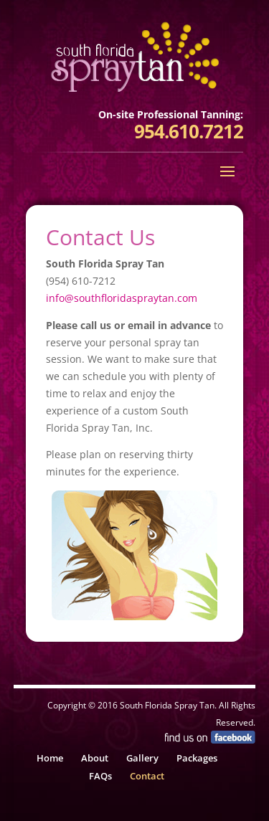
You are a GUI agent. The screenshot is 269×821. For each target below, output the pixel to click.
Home (50, 757)
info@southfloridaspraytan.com (121, 298)
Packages (196, 757)
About (94, 757)
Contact (147, 775)
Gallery (142, 757)
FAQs (100, 775)
